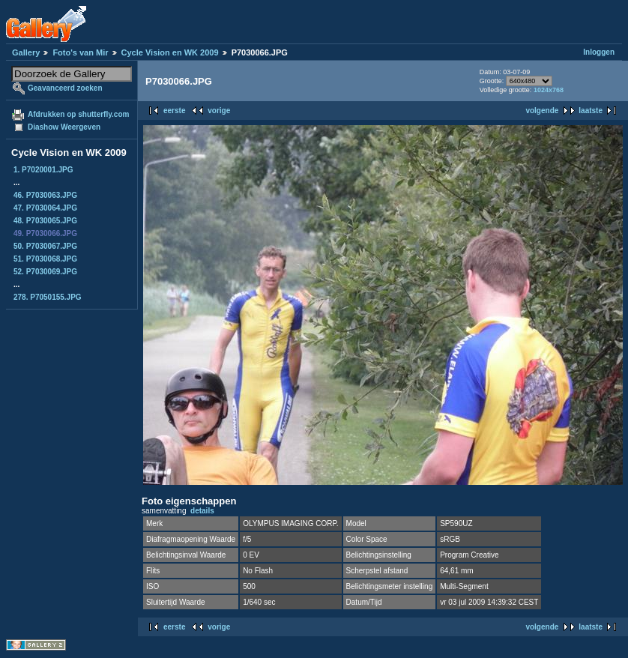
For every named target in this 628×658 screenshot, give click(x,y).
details (202, 511)
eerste (174, 110)
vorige (219, 110)
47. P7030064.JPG (45, 208)
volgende (541, 110)
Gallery (26, 52)
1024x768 (549, 90)
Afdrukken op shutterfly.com (78, 114)
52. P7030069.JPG (45, 272)
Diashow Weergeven (64, 127)
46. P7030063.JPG (45, 195)
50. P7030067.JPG (45, 246)
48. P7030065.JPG (45, 221)
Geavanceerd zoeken (65, 88)
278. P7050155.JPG (47, 297)
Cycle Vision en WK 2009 (170, 52)
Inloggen (599, 52)
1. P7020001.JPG (43, 170)
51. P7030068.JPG (45, 259)
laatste (591, 110)
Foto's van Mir (80, 52)
